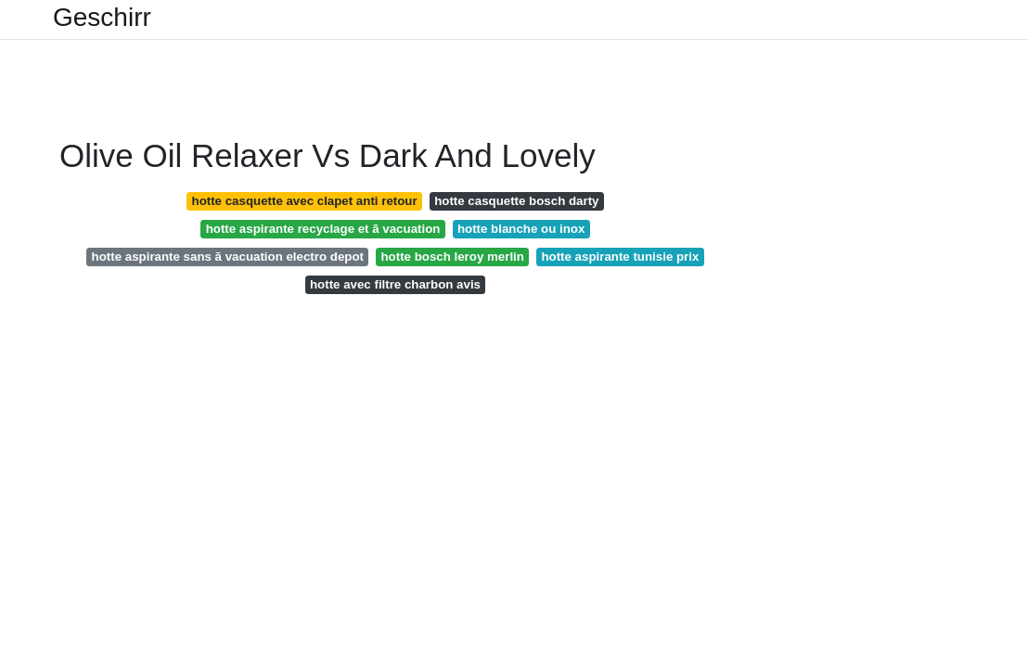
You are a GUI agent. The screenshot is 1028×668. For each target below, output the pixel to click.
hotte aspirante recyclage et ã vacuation (323, 229)
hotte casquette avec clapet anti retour (305, 201)
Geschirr (102, 17)
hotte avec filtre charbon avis (395, 284)
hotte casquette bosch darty (516, 201)
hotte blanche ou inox (521, 229)
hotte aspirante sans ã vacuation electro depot (228, 256)
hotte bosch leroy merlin (451, 256)
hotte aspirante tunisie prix (620, 256)
